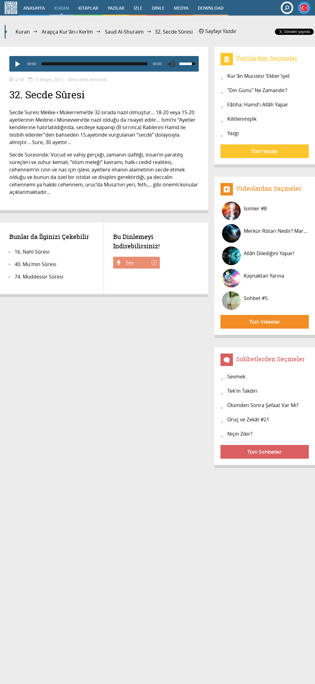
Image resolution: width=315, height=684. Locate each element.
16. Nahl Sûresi (32, 251)
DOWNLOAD (211, 8)
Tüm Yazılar (264, 151)
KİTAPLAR (88, 8)
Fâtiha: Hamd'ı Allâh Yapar (257, 104)
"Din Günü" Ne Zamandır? (257, 90)
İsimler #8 (244, 211)
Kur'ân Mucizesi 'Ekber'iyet (258, 76)
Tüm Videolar (264, 321)
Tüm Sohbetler (264, 451)
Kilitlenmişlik (242, 118)
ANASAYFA (34, 8)
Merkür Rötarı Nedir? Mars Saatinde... (265, 233)
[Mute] (171, 64)
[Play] (17, 64)
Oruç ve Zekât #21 (248, 419)
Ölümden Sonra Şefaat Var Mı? (263, 405)
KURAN (61, 8)
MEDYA (181, 8)
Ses (140, 262)
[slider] (94, 63)
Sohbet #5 (245, 300)
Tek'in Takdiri (242, 390)
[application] (104, 64)
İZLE (138, 8)
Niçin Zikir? (239, 433)
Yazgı (233, 133)
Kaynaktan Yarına (253, 278)
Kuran (23, 31)
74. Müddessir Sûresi (39, 276)
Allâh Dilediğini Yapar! (258, 255)
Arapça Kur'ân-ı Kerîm (67, 31)
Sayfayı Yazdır (218, 31)
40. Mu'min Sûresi (35, 264)
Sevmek (236, 376)
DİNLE (158, 8)
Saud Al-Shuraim (124, 31)
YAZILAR (116, 8)
